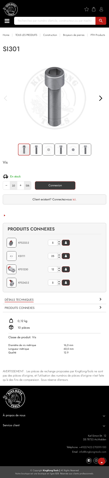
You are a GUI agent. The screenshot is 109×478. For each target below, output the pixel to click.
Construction (50, 35)
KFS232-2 (23, 243)
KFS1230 (23, 269)
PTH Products (98, 35)
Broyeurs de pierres (73, 35)
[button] (54, 98)
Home (6, 35)
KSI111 (21, 256)
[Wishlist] (88, 9)
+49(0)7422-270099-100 (92, 447)
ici (74, 199)
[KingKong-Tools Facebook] (89, 460)
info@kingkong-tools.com (92, 452)
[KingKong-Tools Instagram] (96, 460)
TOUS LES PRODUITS (26, 35)
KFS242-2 (23, 282)
